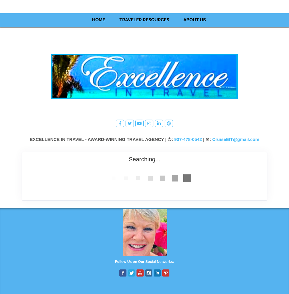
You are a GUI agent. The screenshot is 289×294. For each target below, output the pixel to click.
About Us (194, 20)
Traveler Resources (144, 20)
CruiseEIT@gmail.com (235, 139)
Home (98, 20)
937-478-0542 (188, 139)
